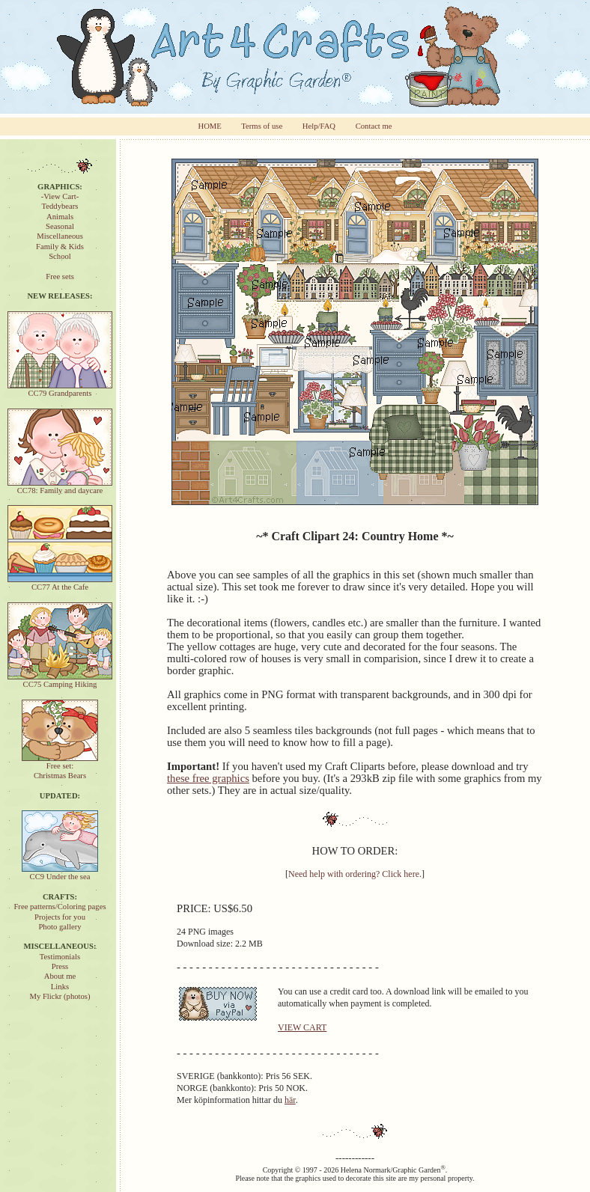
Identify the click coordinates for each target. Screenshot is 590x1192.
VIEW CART (302, 1027)
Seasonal (60, 226)
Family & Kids (60, 246)
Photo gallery (59, 927)
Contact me (374, 126)
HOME (209, 126)
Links (60, 986)
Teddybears (60, 206)
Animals (59, 217)
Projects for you (59, 917)
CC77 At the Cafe (59, 583)
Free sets (60, 276)
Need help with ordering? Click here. (355, 874)
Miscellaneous (60, 236)
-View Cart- (60, 196)
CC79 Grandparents (59, 389)
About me (60, 976)
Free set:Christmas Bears (60, 767)
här (290, 1100)
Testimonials (60, 957)
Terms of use (261, 126)
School (60, 256)
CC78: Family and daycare (59, 487)
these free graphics (208, 778)
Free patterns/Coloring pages (59, 906)
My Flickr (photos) (59, 996)
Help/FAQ (318, 126)
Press (60, 966)
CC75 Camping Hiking (59, 680)
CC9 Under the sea (60, 873)
